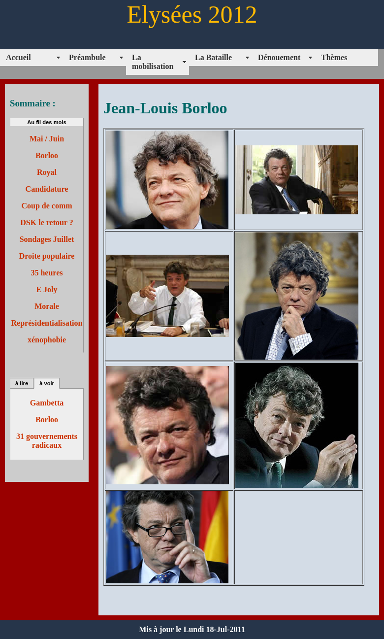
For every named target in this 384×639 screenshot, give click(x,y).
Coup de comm (46, 206)
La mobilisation (152, 61)
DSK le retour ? (46, 222)
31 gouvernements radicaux (46, 440)
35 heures (47, 273)
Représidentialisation (47, 323)
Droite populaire (47, 256)
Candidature (47, 189)
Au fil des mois (46, 122)
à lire (21, 383)
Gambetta (47, 403)
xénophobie (47, 340)
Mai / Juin (47, 139)
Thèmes (334, 57)
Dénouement (279, 57)
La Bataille (213, 57)
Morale (46, 306)
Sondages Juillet (47, 239)
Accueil (18, 57)
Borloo (46, 155)
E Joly (46, 289)
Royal (47, 172)
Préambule (87, 57)
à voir (46, 383)
